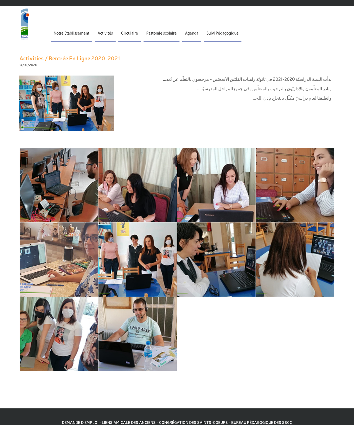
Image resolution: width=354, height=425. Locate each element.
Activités (105, 34)
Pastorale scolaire (161, 34)
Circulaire (129, 34)
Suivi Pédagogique (223, 34)
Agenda (191, 34)
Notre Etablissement (71, 34)
